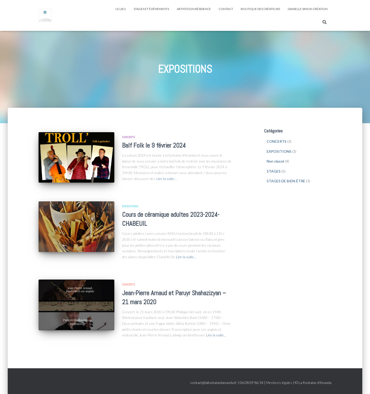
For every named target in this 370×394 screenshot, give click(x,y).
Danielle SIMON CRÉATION (308, 9)
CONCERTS (128, 137)
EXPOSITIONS (130, 206)
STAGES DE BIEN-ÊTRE (286, 181)
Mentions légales (279, 382)
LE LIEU (121, 9)
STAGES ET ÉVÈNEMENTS (151, 9)
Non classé (275, 161)
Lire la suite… (166, 178)
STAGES (274, 171)
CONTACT (226, 9)
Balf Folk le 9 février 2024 (154, 145)
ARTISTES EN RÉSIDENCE (194, 9)
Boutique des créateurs (260, 9)
